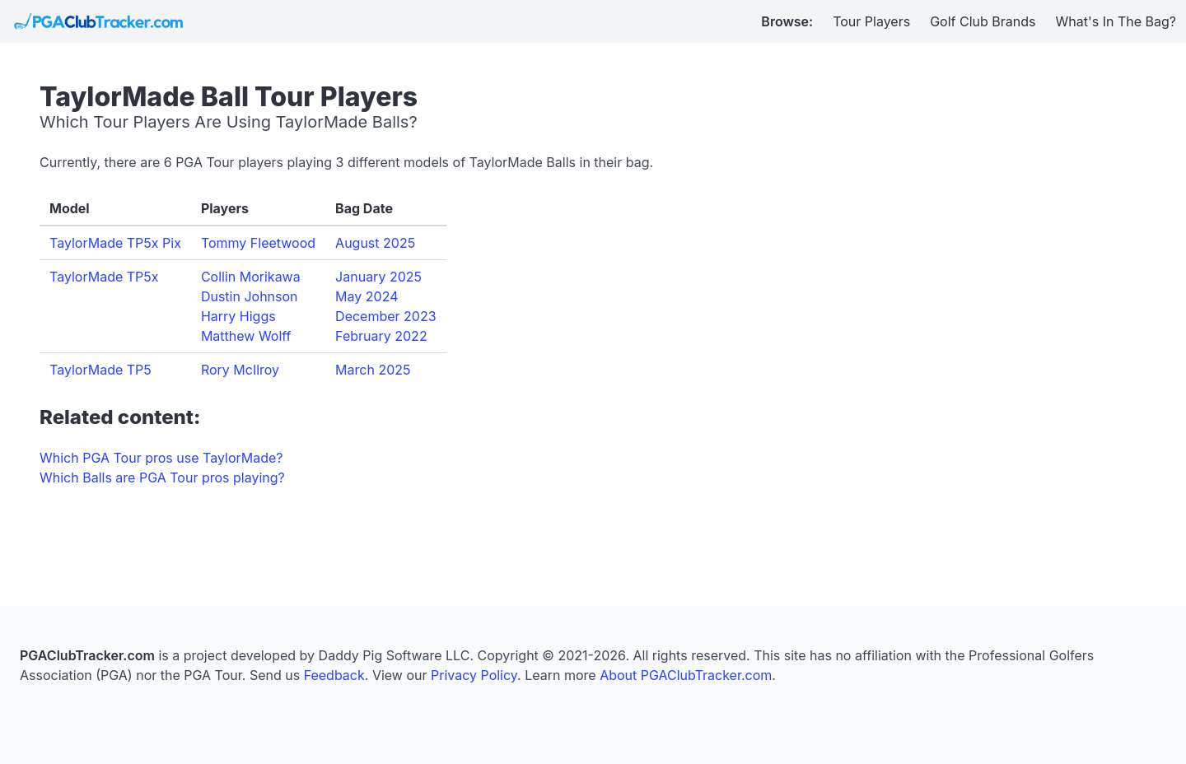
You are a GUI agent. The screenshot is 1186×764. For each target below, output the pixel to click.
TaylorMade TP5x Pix (115, 243)
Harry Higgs (238, 316)
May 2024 (366, 296)
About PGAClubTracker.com (686, 675)
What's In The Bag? (1116, 21)
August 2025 (375, 243)
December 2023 (386, 316)
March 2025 (372, 369)
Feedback (334, 675)
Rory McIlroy (240, 369)
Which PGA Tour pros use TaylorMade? (161, 458)
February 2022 (381, 336)
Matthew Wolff (246, 336)
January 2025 (378, 276)
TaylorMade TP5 (100, 369)
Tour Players (871, 21)
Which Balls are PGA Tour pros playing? (162, 477)
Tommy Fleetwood (258, 243)
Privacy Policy (474, 675)
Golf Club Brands (982, 21)
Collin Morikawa (251, 276)
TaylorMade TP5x (104, 276)
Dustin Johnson (249, 296)
